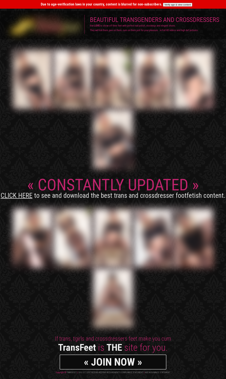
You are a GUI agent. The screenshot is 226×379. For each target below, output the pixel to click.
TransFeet (72, 372)
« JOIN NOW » (113, 362)
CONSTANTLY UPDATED (113, 187)
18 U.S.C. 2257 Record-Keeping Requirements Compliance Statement (111, 372)
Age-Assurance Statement (157, 372)
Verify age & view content (177, 4)
